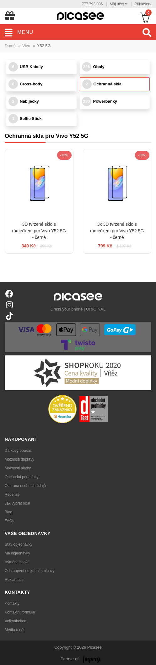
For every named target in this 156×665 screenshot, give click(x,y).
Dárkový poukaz (18, 450)
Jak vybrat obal (17, 503)
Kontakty (12, 603)
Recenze (12, 494)
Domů (10, 45)
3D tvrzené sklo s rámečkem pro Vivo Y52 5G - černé (39, 231)
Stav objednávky (18, 544)
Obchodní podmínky (21, 477)
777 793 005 (92, 4)
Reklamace (14, 579)
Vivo (26, 45)
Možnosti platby (18, 468)
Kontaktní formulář (20, 612)
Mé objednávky (17, 553)
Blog (8, 512)
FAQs (9, 521)
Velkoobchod (15, 621)
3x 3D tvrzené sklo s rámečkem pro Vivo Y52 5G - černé (117, 231)
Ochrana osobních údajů (25, 486)
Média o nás (15, 630)
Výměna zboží (17, 562)
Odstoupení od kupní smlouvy (30, 571)
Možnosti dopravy (19, 459)
